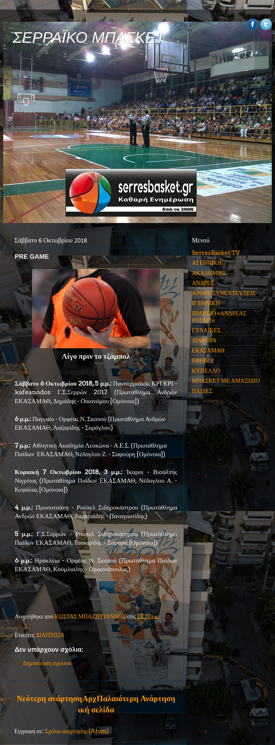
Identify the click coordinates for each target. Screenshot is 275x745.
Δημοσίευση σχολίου (47, 663)
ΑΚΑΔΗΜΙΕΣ (209, 273)
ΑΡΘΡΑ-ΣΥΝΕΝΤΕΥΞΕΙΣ (223, 293)
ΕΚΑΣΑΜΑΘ (208, 350)
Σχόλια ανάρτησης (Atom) (77, 731)
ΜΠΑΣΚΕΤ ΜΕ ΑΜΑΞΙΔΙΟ (226, 380)
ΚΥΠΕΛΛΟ (206, 370)
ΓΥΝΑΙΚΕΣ (206, 330)
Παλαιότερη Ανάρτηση (136, 698)
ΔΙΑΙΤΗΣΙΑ (50, 635)
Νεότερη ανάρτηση (49, 698)
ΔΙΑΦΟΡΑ (204, 340)
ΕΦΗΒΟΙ (203, 360)
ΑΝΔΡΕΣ (203, 283)
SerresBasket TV (216, 253)
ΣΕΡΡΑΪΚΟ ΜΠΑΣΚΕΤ (89, 37)
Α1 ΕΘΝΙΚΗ (207, 262)
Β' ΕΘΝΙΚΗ (206, 303)
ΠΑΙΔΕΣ (202, 391)
